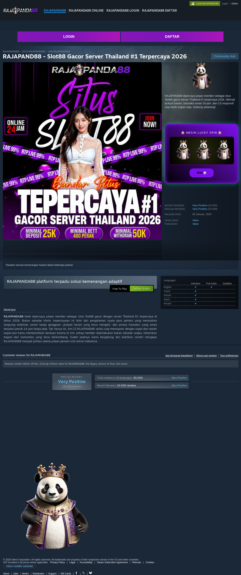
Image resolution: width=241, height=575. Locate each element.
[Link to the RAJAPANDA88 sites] (20, 13)
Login (225, 3)
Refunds (136, 562)
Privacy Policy (57, 562)
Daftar (235, 3)
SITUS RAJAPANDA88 (33, 51)
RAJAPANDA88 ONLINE (86, 10)
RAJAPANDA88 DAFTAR (159, 10)
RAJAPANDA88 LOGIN (122, 10)
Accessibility (86, 562)
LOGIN (68, 37)
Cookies (150, 562)
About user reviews (206, 355)
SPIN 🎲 (202, 172)
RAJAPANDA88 (55, 10)
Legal (72, 562)
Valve (195, 220)
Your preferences (229, 355)
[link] (19, 566)
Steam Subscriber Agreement (112, 562)
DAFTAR (172, 37)
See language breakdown (179, 355)
